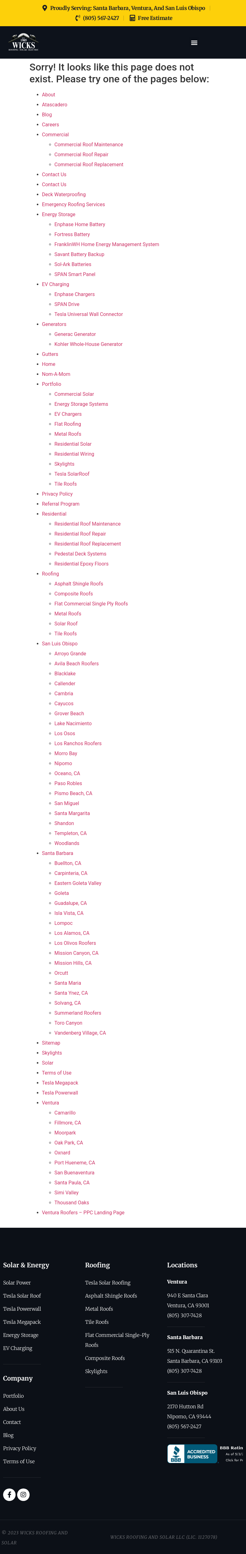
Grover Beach (69, 713)
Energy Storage (58, 214)
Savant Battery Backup (79, 254)
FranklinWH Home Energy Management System (107, 244)
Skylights (65, 464)
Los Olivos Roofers (75, 943)
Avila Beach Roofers (77, 664)
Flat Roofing (68, 424)
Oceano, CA (67, 773)
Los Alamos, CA (72, 933)
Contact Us (54, 174)
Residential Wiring (74, 454)
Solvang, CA (68, 1003)
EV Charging (55, 284)
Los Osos (65, 733)
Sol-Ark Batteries (73, 264)
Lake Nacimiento (73, 723)
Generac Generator (75, 334)
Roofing (50, 574)
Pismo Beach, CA (74, 793)
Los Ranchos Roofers (78, 743)
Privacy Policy (57, 494)
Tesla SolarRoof (72, 474)
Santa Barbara (58, 853)
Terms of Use (57, 1073)
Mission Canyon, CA (77, 953)
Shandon (64, 823)
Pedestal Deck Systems (81, 554)
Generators (54, 324)
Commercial (55, 135)
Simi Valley (67, 1193)
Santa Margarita (72, 813)
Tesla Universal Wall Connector (89, 314)
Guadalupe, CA (71, 903)
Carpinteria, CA (71, 873)
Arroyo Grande (70, 654)
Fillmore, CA (68, 1123)
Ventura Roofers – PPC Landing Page (83, 1213)
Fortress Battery (72, 234)
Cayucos (64, 704)
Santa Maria (68, 983)
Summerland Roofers (78, 1013)
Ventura (50, 1103)
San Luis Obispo (60, 644)
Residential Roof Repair (80, 534)
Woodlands (67, 843)
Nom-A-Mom (56, 374)
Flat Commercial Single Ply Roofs (91, 604)
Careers (50, 125)
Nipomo (63, 763)
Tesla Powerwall (60, 1093)
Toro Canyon (69, 1023)
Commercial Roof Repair (82, 155)
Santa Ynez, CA (71, 993)
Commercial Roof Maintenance (89, 145)
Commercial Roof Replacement (89, 165)
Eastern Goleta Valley (78, 883)
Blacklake (65, 674)
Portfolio (51, 384)
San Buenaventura (75, 1173)
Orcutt (61, 973)
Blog (47, 115)
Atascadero (54, 105)
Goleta (62, 893)
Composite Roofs (74, 594)
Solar (48, 1063)
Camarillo (65, 1113)
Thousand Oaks (72, 1203)
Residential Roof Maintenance (88, 524)
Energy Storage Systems (82, 404)
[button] (194, 42)
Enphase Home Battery (80, 224)
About (48, 95)
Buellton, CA (68, 863)
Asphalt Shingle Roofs (79, 584)
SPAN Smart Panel (75, 274)
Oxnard (62, 1153)
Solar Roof (66, 624)
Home (48, 364)
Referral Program (61, 504)
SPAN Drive (67, 304)
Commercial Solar (74, 394)
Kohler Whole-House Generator (89, 344)
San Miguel (67, 803)
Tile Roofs (66, 484)
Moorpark (65, 1133)
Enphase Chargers (75, 294)
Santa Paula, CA (72, 1183)
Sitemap (51, 1043)
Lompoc (64, 923)
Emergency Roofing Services (73, 204)
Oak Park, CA (69, 1143)
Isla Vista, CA (69, 913)
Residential (54, 514)
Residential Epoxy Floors (82, 564)
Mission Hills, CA (73, 963)
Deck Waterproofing (64, 194)
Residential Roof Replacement (88, 544)
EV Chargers (68, 414)
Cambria (64, 694)
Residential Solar (73, 444)
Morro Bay (66, 753)
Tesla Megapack (60, 1083)
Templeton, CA (71, 833)
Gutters (50, 354)
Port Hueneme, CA (75, 1163)
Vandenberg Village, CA (80, 1033)
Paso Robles (68, 783)
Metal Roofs (68, 434)
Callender (65, 684)
